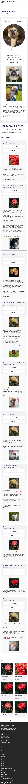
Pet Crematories (4, 761)
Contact (3, 772)
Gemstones (3, 747)
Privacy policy (4, 776)
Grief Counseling (5, 754)
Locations (3, 763)
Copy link (8, 21)
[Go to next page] (16, 655)
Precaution (3, 756)
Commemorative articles (6, 746)
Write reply (14, 146)
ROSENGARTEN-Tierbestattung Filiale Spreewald (17, 61)
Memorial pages (4, 744)
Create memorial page (6, 742)
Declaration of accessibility (7, 780)
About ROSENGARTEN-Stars (7, 753)
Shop (2, 765)
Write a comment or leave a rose (14, 129)
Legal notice (4, 774)
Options (20, 21)
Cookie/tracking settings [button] (6, 778)
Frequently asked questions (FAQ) (8, 770)
